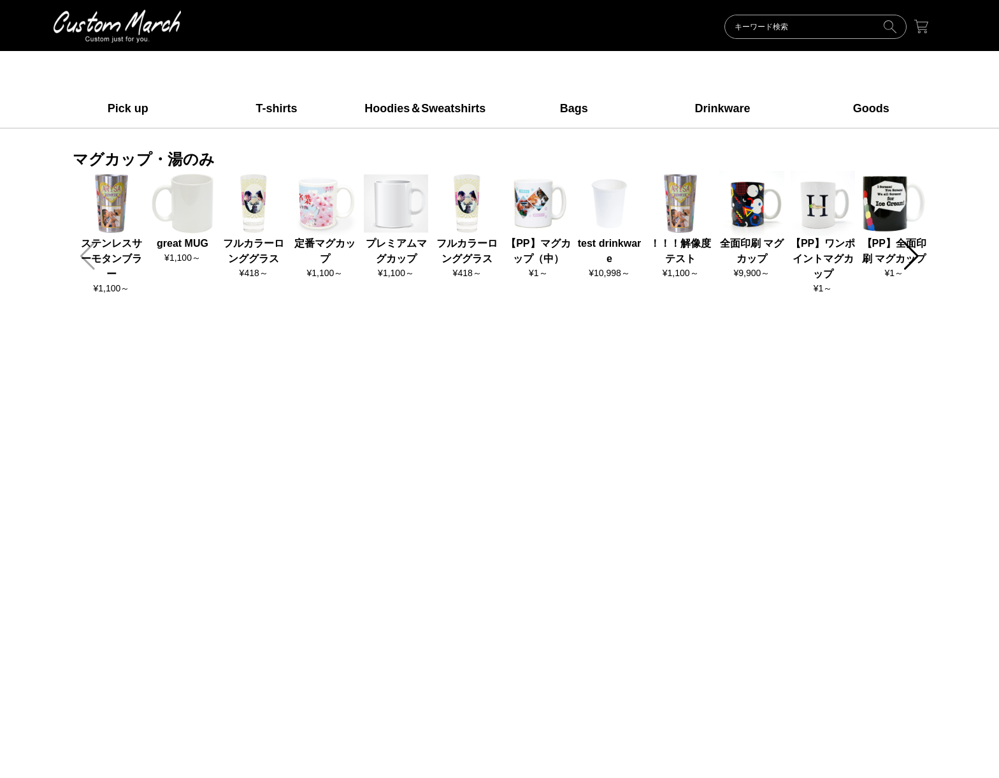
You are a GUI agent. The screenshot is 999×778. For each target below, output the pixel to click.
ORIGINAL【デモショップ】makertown (117, 26)
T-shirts (276, 108)
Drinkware (722, 108)
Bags (574, 108)
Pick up (128, 108)
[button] (911, 256)
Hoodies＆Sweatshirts (424, 108)
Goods (871, 108)
